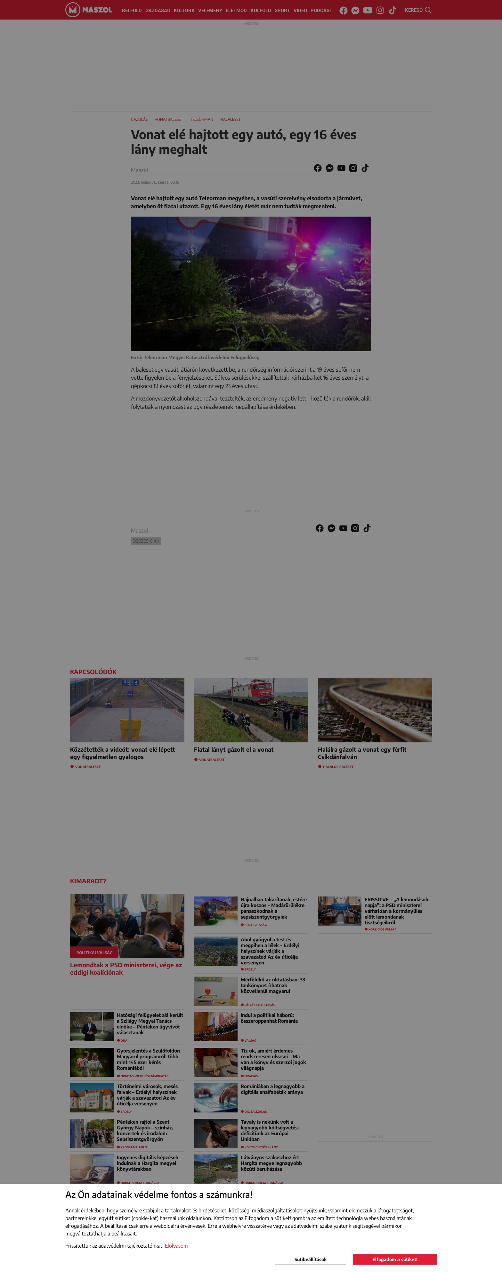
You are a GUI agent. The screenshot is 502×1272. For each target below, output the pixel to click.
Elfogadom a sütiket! (394, 1259)
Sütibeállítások (311, 1259)
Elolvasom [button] (176, 1246)
